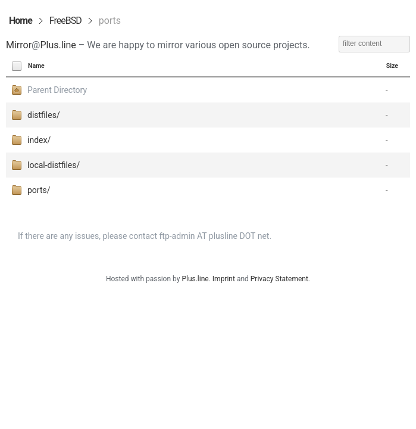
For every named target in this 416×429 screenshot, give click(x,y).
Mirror (19, 45)
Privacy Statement (279, 279)
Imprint (223, 279)
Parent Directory (57, 90)
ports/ (39, 190)
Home (20, 20)
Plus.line (58, 45)
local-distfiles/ (53, 165)
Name (36, 66)
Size (392, 66)
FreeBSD (65, 20)
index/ (39, 140)
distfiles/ (43, 115)
